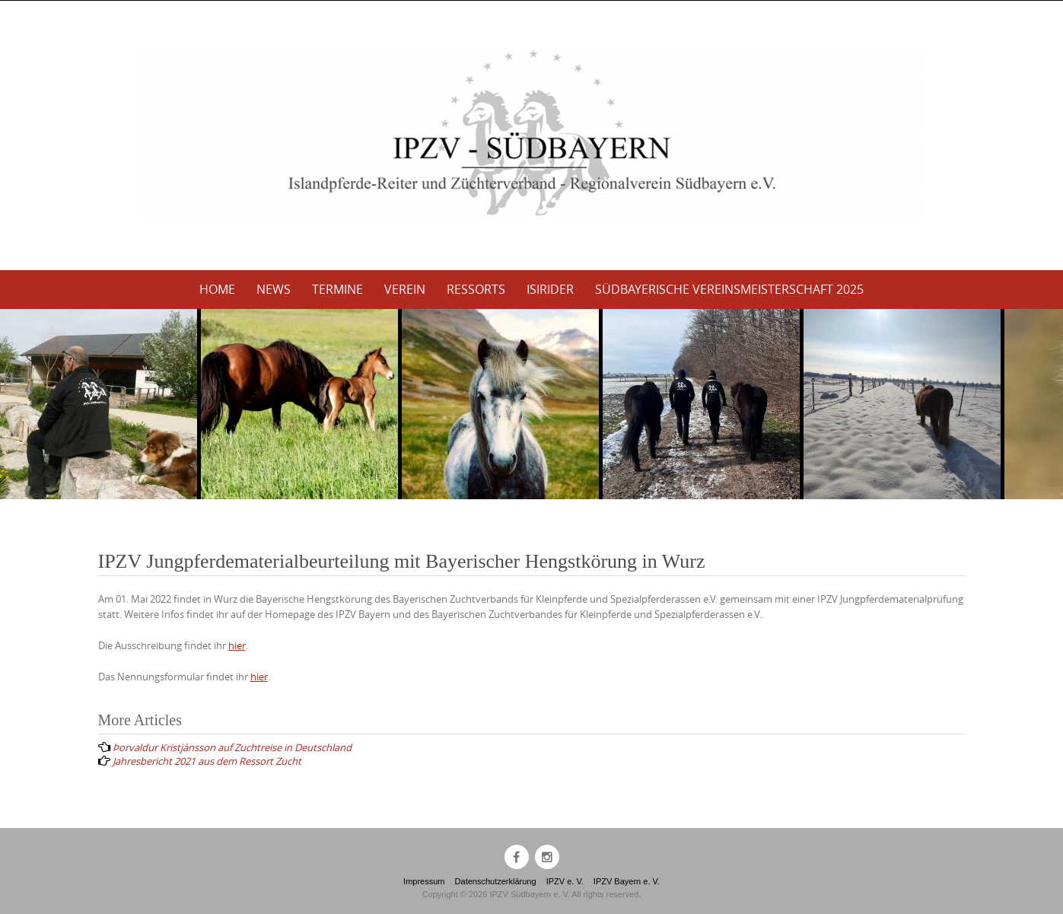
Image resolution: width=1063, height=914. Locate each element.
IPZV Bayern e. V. (627, 881)
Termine (337, 289)
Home (217, 289)
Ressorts (476, 289)
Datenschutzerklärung (495, 881)
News (273, 289)
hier (237, 645)
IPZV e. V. (565, 881)
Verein (404, 289)
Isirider (550, 289)
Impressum (423, 881)
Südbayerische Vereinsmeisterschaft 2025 (729, 289)
